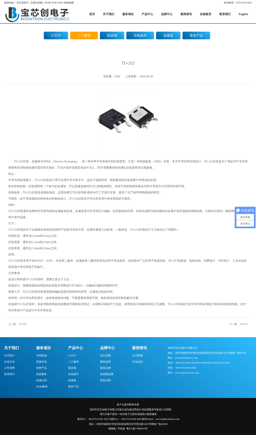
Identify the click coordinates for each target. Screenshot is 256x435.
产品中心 (75, 348)
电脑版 (112, 428)
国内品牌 (105, 361)
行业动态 (137, 361)
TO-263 (23, 324)
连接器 (168, 35)
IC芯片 (56, 35)
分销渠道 (41, 355)
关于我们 (11, 348)
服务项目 (43, 348)
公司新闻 (137, 355)
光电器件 (140, 35)
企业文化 (9, 361)
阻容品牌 (105, 367)
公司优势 (9, 367)
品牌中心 (107, 348)
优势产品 (41, 367)
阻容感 (112, 35)
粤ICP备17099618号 (137, 428)
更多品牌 (105, 380)
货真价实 (41, 361)
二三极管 (84, 35)
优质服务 (41, 374)
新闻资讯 (139, 348)
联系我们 (9, 374)
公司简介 (9, 355)
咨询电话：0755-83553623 (238, 2)
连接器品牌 (107, 374)
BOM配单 (42, 386)
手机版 (121, 428)
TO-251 (244, 324)
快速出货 (41, 380)
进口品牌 (105, 355)
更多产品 (196, 35)
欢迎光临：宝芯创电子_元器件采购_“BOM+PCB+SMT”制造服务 (39, 2)
